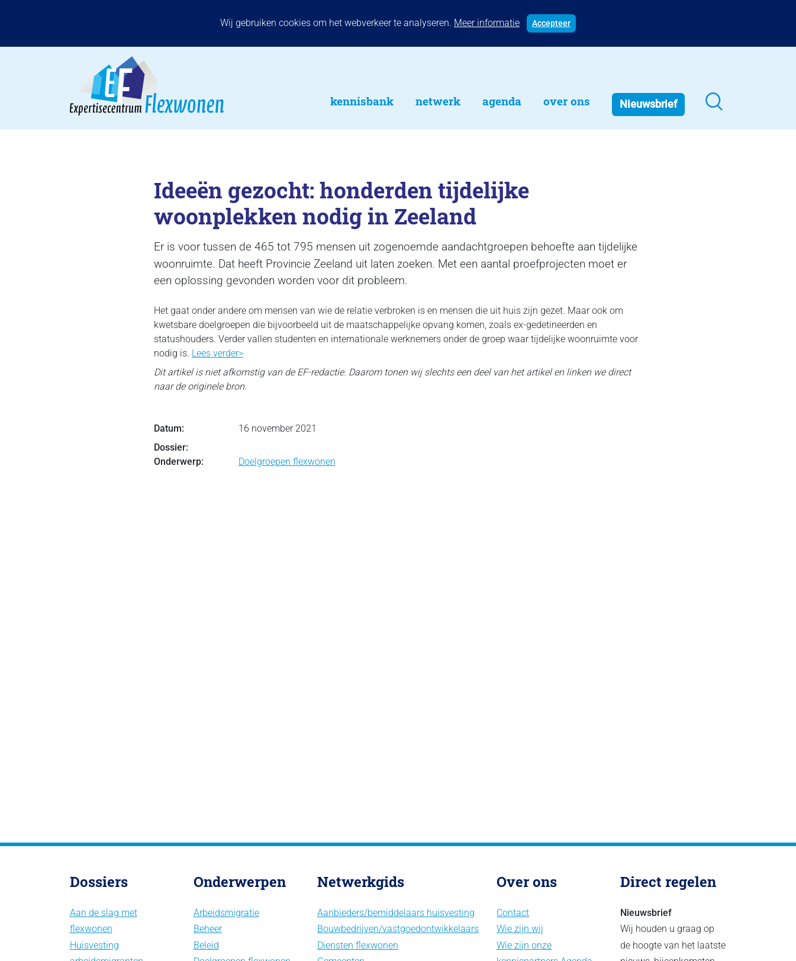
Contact (513, 912)
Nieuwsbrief (648, 104)
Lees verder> (217, 353)
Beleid (206, 945)
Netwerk (437, 101)
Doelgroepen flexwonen (287, 461)
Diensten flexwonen (357, 945)
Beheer (208, 928)
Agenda (501, 101)
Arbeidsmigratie (226, 912)
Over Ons (566, 101)
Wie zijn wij (520, 928)
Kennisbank (362, 101)
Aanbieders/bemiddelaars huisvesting (396, 912)
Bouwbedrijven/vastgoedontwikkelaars (398, 928)
